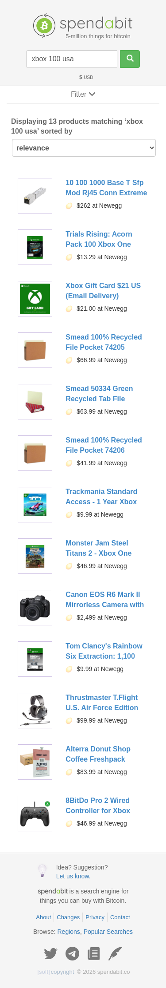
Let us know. (73, 876)
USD (85, 77)
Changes (68, 917)
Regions (69, 931)
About (43, 917)
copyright (56, 971)
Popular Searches (108, 931)
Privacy (94, 917)
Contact (120, 917)
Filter (83, 94)
